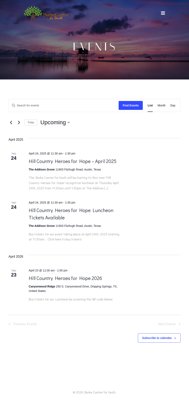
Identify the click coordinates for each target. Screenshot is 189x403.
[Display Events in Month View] (161, 105)
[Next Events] (18, 122)
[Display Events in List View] (150, 105)
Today (31, 122)
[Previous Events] (11, 122)
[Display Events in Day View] (172, 105)
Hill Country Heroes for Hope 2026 (65, 278)
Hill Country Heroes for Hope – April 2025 (72, 161)
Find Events (131, 105)
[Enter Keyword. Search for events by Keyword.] (64, 105)
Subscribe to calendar (157, 338)
